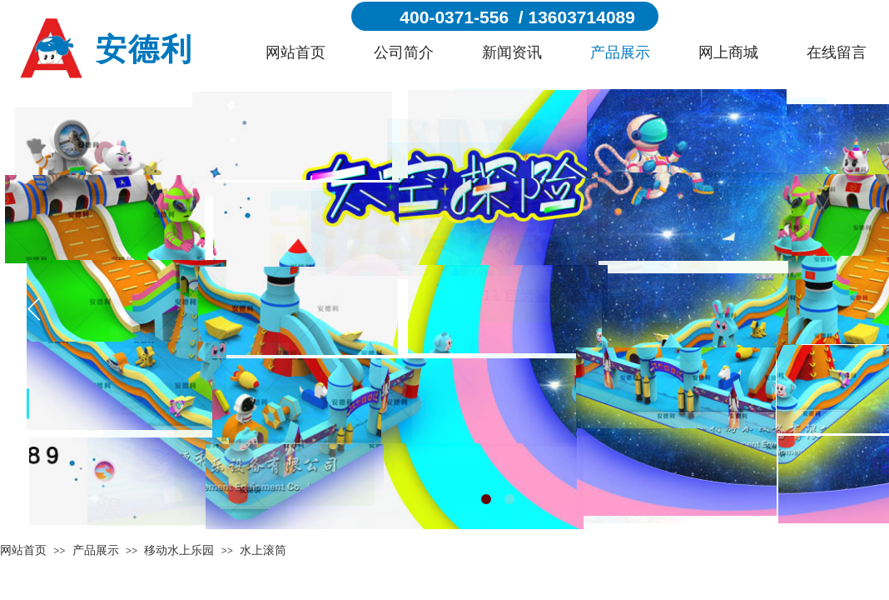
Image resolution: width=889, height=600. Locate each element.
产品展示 (620, 52)
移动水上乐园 (179, 550)
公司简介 (404, 52)
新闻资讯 (512, 52)
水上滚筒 (263, 550)
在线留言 (837, 52)
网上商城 (728, 52)
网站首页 (295, 52)
